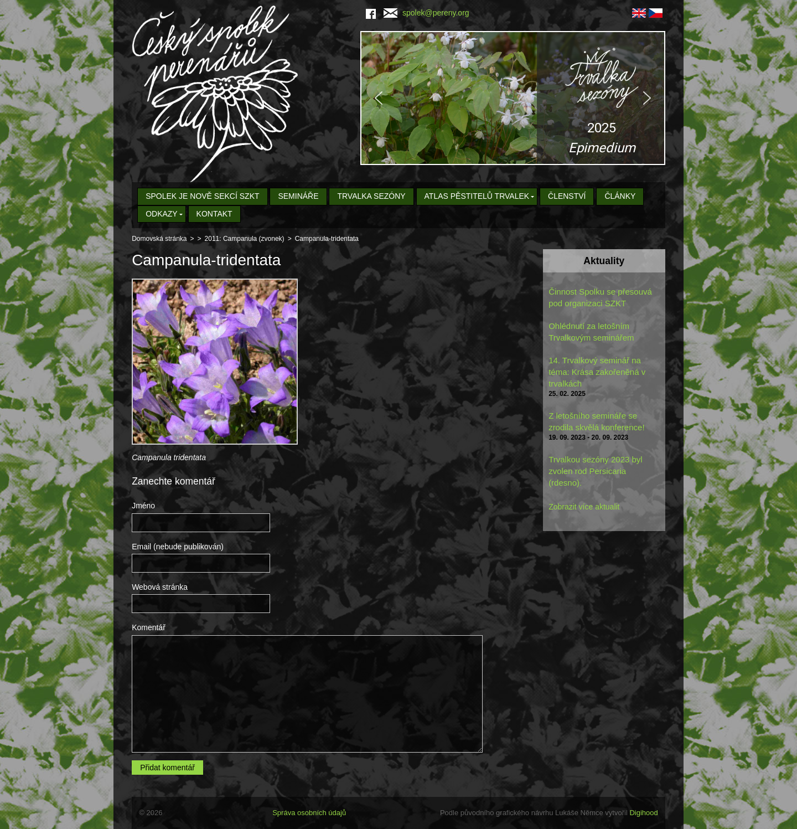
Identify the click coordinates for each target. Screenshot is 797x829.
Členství (567, 196)
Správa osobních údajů (309, 813)
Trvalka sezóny (371, 196)
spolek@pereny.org (426, 12)
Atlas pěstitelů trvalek (477, 196)
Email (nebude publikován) (178, 546)
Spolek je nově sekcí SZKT (202, 196)
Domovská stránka (159, 239)
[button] (512, 98)
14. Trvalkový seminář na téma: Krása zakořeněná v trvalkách (596, 372)
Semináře (298, 196)
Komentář (148, 627)
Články (619, 196)
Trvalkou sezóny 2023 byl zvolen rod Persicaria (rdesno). (595, 471)
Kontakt (214, 213)
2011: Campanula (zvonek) (244, 239)
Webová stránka (160, 587)
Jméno (143, 505)
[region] (512, 98)
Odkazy (162, 213)
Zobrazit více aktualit (583, 506)
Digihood (643, 813)
